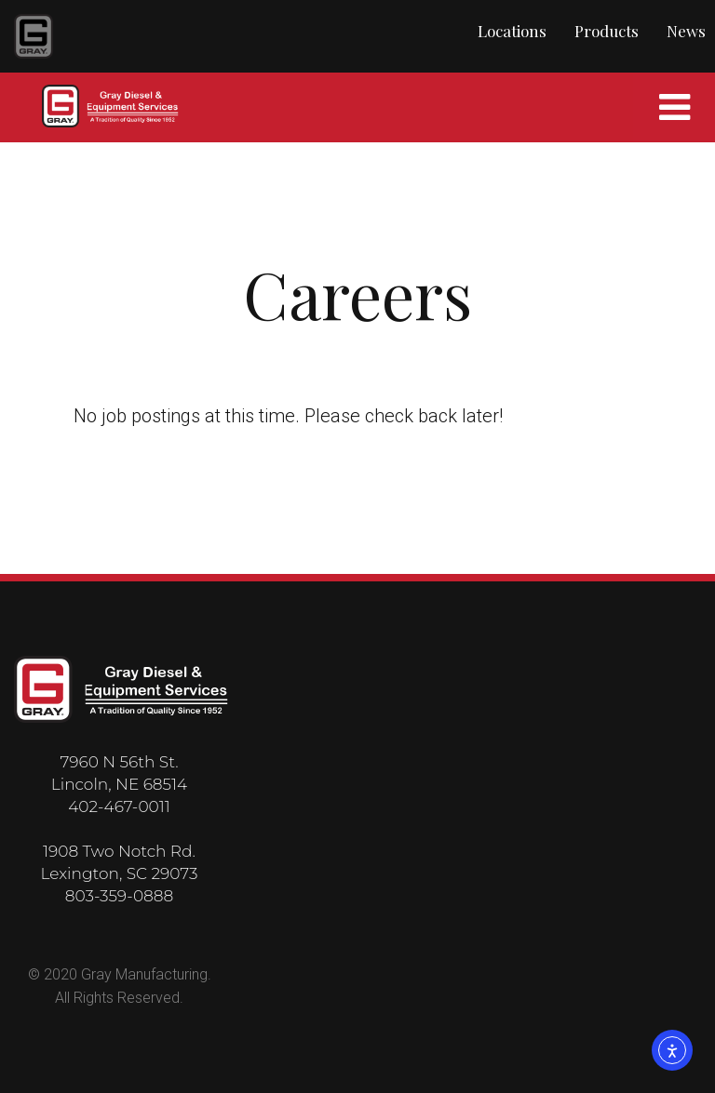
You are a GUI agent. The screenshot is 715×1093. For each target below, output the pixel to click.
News (686, 30)
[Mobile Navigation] (674, 107)
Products (606, 30)
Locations (512, 30)
